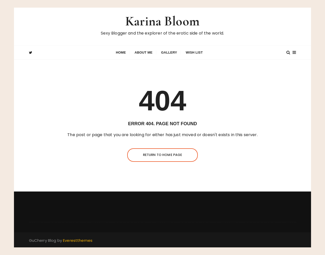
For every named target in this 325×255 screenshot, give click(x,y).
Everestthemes (77, 240)
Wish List (194, 52)
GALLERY (169, 52)
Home (121, 52)
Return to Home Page (162, 154)
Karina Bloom (162, 21)
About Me (144, 52)
